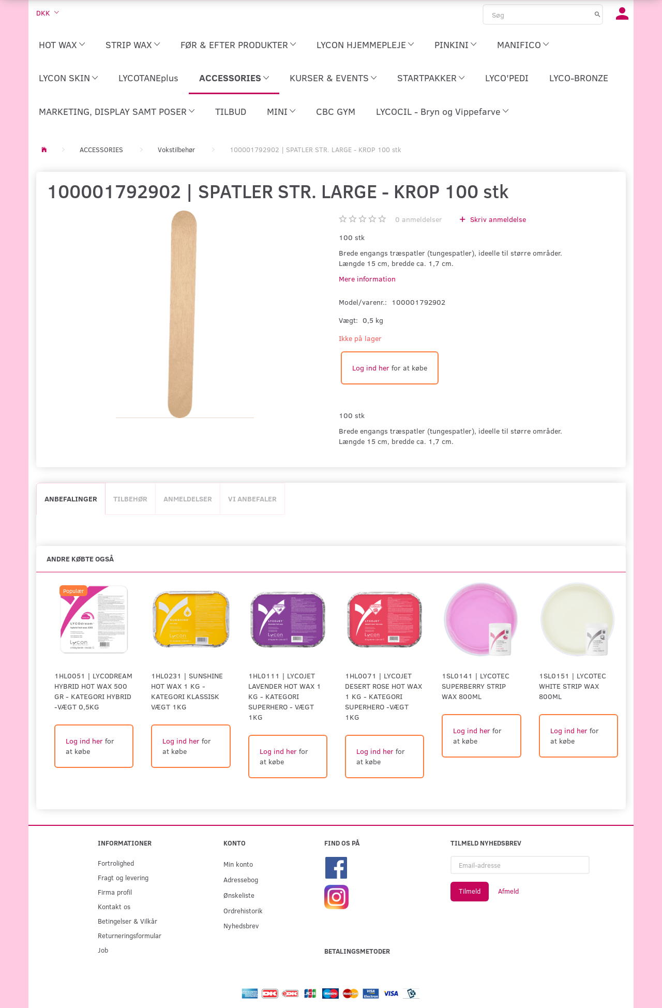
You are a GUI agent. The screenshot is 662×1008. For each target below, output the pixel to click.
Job (103, 949)
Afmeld (508, 891)
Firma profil (115, 891)
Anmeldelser (187, 498)
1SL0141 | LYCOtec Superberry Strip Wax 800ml (475, 686)
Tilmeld (469, 891)
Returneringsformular (129, 935)
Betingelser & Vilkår (127, 920)
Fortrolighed (116, 862)
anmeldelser (418, 219)
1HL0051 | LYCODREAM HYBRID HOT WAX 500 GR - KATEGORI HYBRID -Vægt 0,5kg (93, 691)
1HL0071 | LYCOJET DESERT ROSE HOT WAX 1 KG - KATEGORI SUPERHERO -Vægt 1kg (383, 696)
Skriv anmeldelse (497, 219)
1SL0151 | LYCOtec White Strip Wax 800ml (572, 686)
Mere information (367, 279)
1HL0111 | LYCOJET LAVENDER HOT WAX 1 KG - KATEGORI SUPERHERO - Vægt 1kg (284, 696)
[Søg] (597, 14)
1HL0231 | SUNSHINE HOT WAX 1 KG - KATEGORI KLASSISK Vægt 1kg (187, 691)
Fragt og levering (123, 877)
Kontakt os (114, 906)
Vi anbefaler (252, 498)
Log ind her (370, 368)
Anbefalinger (70, 498)
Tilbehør (130, 498)
